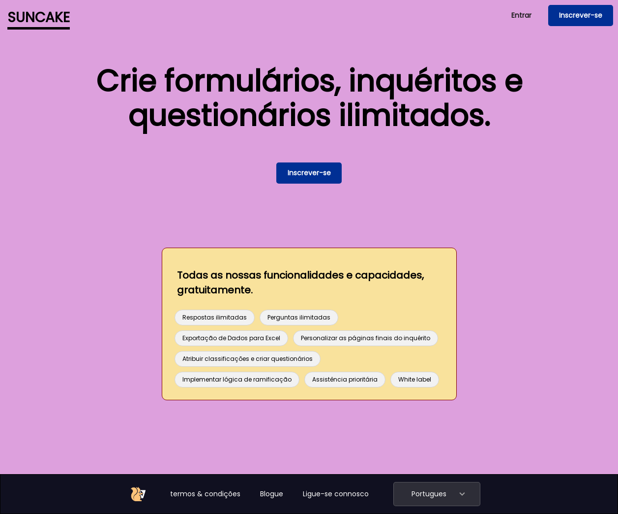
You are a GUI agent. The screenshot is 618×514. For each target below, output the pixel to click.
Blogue (271, 494)
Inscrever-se (580, 15)
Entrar (521, 15)
